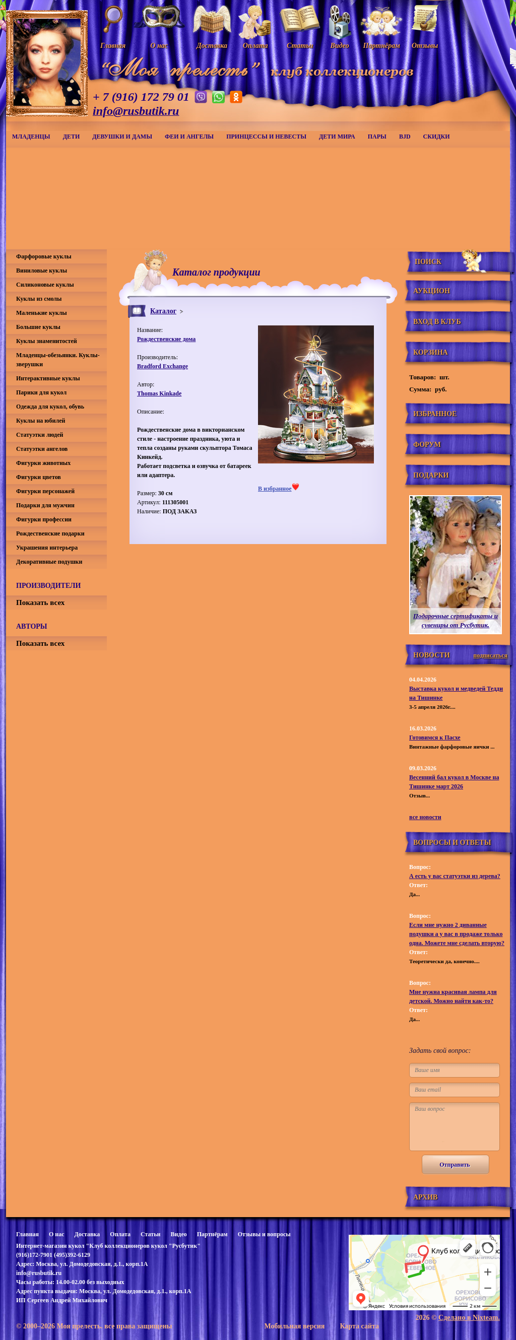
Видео (178, 1234)
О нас (56, 1234)
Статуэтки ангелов (42, 448)
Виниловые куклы (41, 270)
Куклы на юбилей (40, 420)
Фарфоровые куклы (44, 256)
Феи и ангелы (189, 136)
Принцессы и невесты (266, 136)
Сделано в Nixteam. (469, 1317)
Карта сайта (359, 1326)
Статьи (150, 1234)
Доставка (87, 1234)
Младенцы (31, 136)
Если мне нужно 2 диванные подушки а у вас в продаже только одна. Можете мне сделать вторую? (456, 934)
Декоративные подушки (49, 561)
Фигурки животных (43, 462)
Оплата (120, 1234)
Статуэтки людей (39, 434)
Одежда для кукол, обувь (50, 406)
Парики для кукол (41, 392)
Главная (27, 1234)
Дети (71, 136)
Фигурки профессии (44, 519)
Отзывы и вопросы (264, 1234)
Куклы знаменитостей (46, 341)
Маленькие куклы (41, 312)
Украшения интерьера (47, 547)
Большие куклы (38, 326)
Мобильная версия (294, 1326)
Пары (377, 136)
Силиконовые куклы (45, 284)
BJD (405, 136)
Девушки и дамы (122, 136)
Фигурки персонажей (45, 491)
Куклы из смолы (38, 298)
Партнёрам (212, 1234)
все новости (425, 817)
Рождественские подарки (50, 533)
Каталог (163, 311)
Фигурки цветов (38, 477)
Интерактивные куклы (48, 378)
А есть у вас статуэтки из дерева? (454, 876)
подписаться (490, 655)
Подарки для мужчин (45, 505)
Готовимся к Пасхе (435, 737)
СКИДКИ (436, 136)
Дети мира (337, 136)
